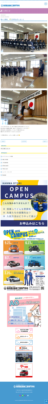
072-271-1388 (21, 392)
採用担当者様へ (5, 165)
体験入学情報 (5, 159)
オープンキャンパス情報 (7, 156)
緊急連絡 (4, 175)
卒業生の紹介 (5, 168)
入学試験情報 (5, 162)
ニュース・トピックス (5, 16)
